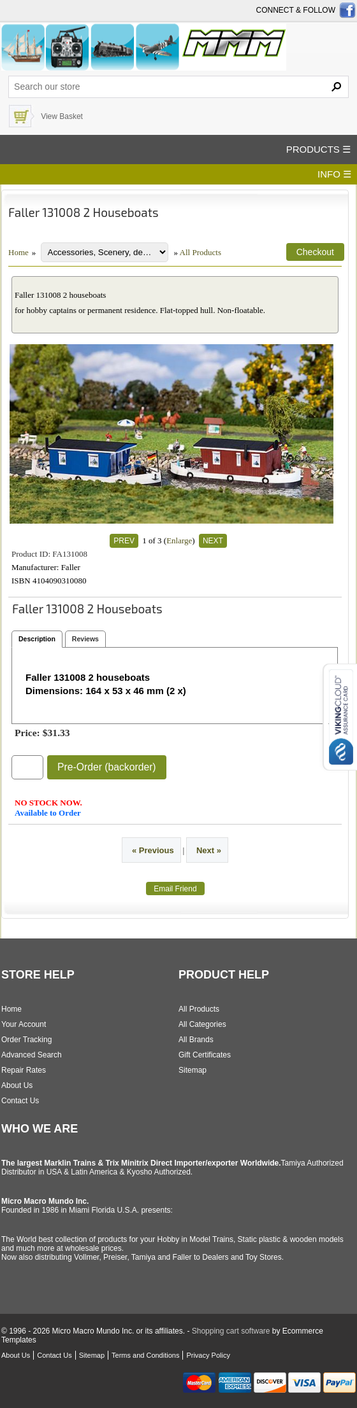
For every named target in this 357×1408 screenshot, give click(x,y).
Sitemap (192, 1070)
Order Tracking (26, 1039)
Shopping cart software (231, 1331)
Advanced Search (31, 1054)
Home (18, 252)
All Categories (202, 1024)
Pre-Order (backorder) (106, 767)
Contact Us (20, 1100)
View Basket (62, 116)
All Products (200, 252)
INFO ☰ (334, 174)
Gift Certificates (204, 1054)
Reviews (85, 639)
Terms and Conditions (145, 1355)
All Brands (196, 1039)
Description (36, 639)
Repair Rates (23, 1070)
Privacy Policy (207, 1355)
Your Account (23, 1024)
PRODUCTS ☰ (318, 149)
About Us (17, 1085)
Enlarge (179, 540)
